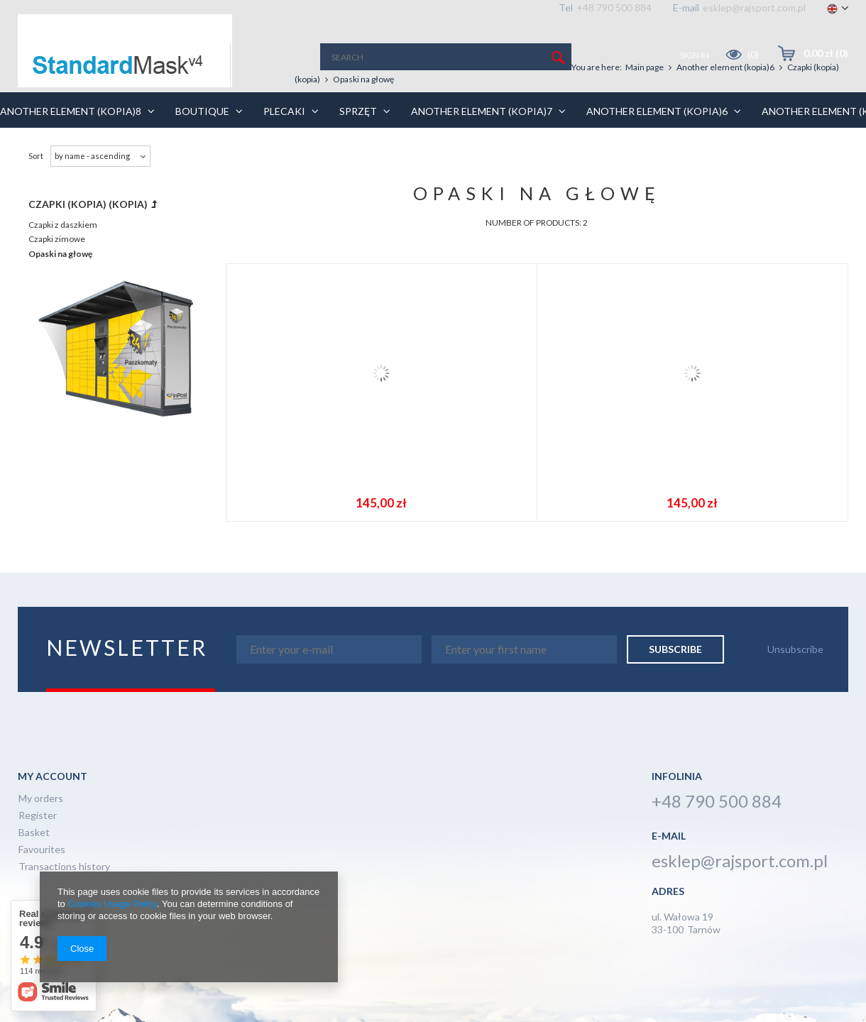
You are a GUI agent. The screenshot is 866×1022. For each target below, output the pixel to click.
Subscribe (675, 649)
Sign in (695, 55)
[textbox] (445, 56)
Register (37, 816)
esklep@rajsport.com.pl (754, 7)
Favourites (41, 850)
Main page (644, 67)
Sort (35, 155)
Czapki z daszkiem (62, 224)
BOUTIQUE (220, 111)
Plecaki (302, 111)
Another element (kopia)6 (725, 67)
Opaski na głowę (60, 253)
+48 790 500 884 (614, 7)
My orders (40, 798)
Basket (34, 833)
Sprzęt (376, 111)
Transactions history (64, 867)
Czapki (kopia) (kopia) (88, 204)
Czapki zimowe (56, 238)
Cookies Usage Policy (111, 904)
